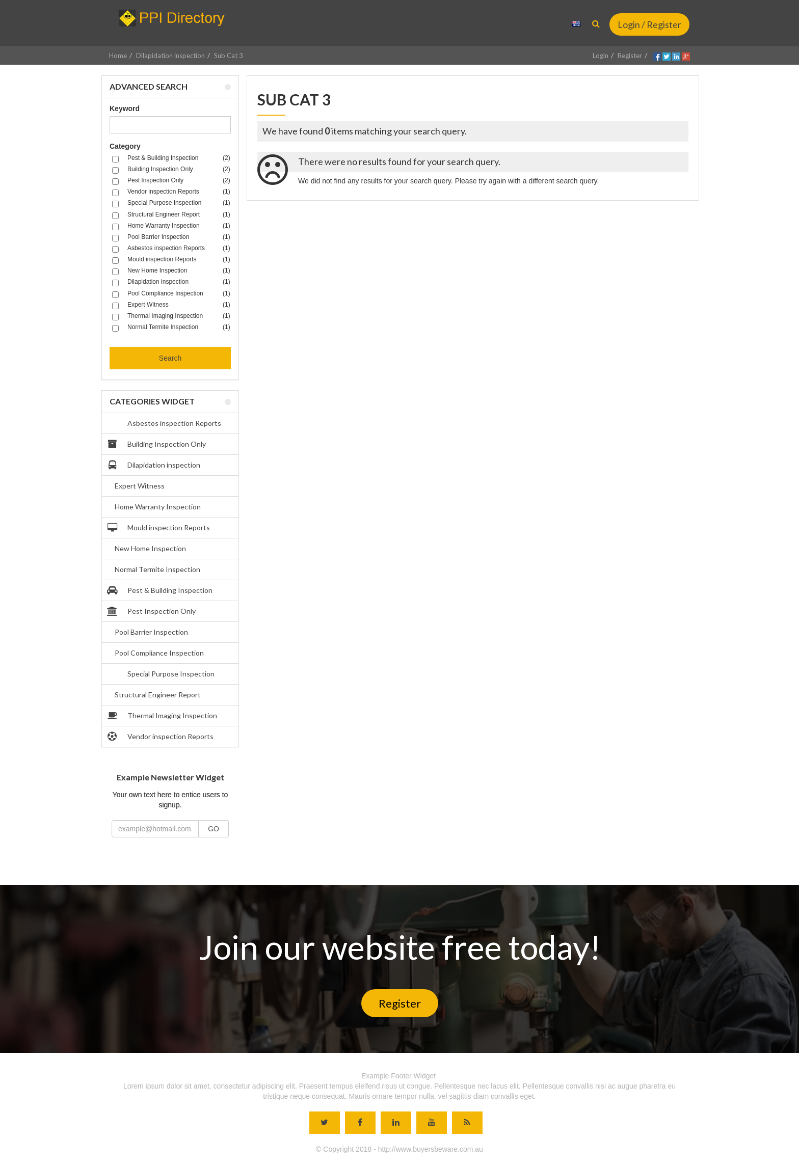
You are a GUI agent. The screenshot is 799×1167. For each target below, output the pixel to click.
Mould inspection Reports (160, 528)
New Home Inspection (150, 548)
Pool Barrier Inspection (151, 632)
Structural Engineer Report (158, 694)
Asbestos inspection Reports (165, 423)
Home (118, 55)
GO (213, 829)
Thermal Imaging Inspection (163, 716)
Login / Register (649, 24)
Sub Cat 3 (228, 55)
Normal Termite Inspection (157, 569)
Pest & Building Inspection (161, 590)
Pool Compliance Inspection (159, 652)
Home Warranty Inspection (158, 506)
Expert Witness (140, 485)
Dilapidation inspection (170, 55)
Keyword (125, 108)
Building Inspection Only (158, 444)
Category (125, 146)
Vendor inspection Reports (162, 736)
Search (170, 358)
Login (600, 55)
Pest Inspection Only (153, 611)
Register (630, 55)
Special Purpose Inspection (162, 674)
